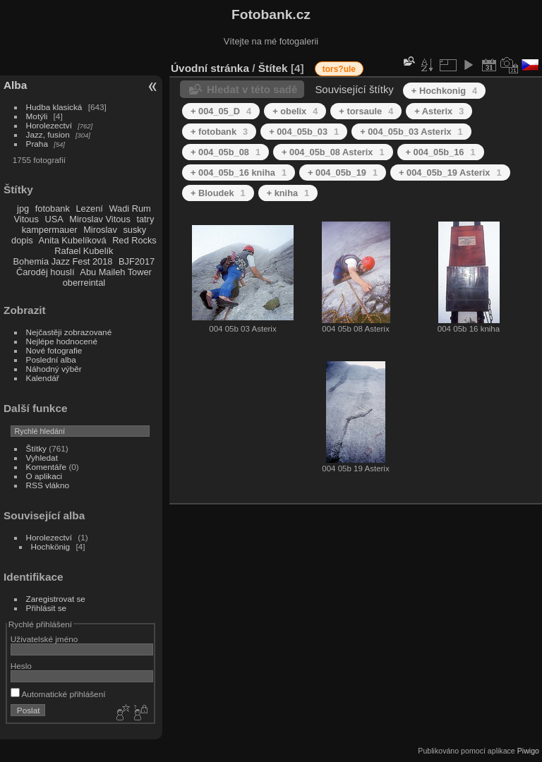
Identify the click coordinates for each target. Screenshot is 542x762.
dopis (22, 240)
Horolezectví (49, 125)
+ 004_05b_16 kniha (239, 172)
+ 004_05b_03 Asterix (411, 131)
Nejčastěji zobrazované (69, 332)
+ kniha (288, 193)
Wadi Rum (129, 208)
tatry (145, 219)
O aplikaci (44, 475)
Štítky (36, 448)
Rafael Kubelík (83, 251)
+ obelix (295, 111)
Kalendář (42, 377)
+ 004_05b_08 (225, 152)
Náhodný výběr (54, 368)
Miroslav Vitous (100, 219)
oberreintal (84, 282)
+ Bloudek (218, 193)
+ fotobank (219, 131)
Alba (15, 85)
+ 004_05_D (221, 111)
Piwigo (528, 750)
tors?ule (339, 69)
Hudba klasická (54, 106)
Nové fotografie (54, 350)
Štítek (273, 68)
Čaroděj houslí (45, 272)
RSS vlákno (47, 485)
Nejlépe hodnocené (61, 341)
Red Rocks (134, 240)
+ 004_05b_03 (304, 131)
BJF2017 (137, 261)
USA (53, 219)
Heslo (21, 665)
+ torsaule (366, 111)
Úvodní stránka (210, 68)
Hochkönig (51, 546)
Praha (37, 143)
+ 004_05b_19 (343, 172)
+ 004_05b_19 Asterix (450, 172)
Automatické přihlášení (58, 693)
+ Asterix (439, 111)
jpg (23, 208)
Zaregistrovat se (55, 598)
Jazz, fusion (48, 134)
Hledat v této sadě (252, 89)
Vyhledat (42, 457)
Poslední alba (51, 359)
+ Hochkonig (444, 90)
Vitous (26, 219)
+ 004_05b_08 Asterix (333, 152)
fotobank (52, 208)
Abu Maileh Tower (115, 272)
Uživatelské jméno (44, 638)
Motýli (37, 116)
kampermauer (50, 229)
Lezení (89, 208)
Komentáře (46, 466)
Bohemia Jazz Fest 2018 (63, 261)
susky (134, 229)
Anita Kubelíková (73, 240)
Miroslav (100, 229)
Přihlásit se (46, 607)
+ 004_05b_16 (441, 152)
